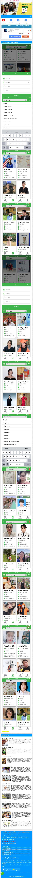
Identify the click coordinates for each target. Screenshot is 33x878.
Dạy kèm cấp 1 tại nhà (6, 811)
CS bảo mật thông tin (6, 854)
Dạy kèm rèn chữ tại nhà (7, 766)
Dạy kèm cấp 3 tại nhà (6, 793)
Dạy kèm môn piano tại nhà (7, 738)
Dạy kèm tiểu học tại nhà (7, 783)
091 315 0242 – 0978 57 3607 (12, 0)
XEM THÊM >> (5, 731)
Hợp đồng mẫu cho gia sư (7, 852)
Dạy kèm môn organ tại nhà (7, 747)
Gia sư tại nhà (11, 876)
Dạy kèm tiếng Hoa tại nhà (7, 820)
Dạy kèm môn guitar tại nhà (7, 756)
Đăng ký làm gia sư (6, 850)
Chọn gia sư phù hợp (6, 848)
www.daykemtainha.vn (19, 876)
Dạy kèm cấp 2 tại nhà (6, 801)
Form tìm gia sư (5, 846)
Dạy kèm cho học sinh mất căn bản (9, 775)
